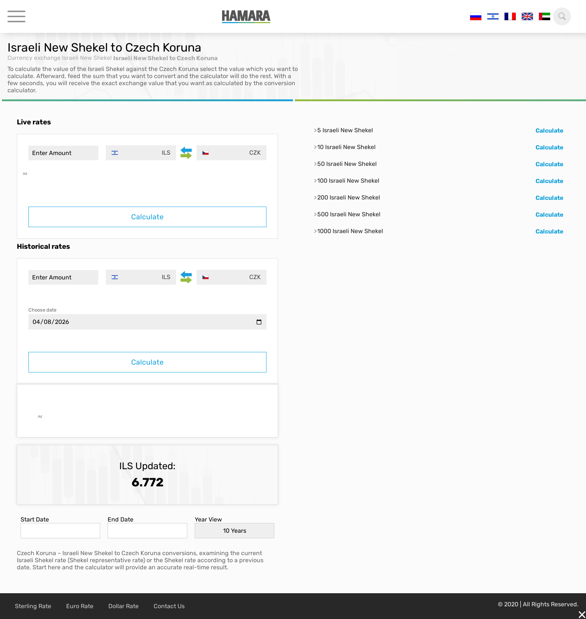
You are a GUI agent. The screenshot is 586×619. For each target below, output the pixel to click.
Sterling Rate (33, 606)
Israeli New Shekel (90, 58)
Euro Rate (79, 606)
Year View (208, 519)
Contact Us (169, 606)
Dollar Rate (123, 606)
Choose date (42, 310)
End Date (120, 519)
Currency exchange (35, 58)
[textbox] (142, 153)
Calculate (147, 217)
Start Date (35, 519)
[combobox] (142, 152)
